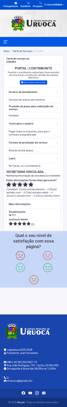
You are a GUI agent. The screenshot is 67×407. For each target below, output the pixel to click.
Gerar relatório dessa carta (33, 82)
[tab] (33, 92)
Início (6, 51)
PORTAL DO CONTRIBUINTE (25, 165)
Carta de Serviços (22, 51)
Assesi (21, 402)
